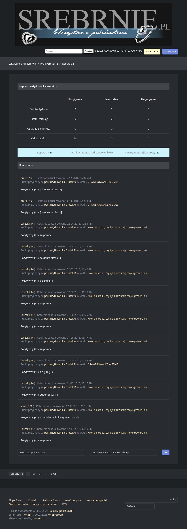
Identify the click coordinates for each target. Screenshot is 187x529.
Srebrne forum (51, 500)
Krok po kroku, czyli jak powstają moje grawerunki (117, 227)
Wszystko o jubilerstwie (23, 63)
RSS (64, 504)
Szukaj (99, 50)
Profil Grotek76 (49, 63)
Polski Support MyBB (61, 511)
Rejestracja (152, 51)
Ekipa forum (16, 500)
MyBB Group (55, 514)
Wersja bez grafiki (96, 500)
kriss (23, 406)
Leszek (25, 223)
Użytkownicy (111, 50)
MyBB (27, 514)
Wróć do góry (73, 500)
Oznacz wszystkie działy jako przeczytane (33, 504)
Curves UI (38, 518)
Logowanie (170, 51)
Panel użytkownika (131, 50)
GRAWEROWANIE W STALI (103, 182)
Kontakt (32, 500)
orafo (24, 178)
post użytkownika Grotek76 (60, 182)
